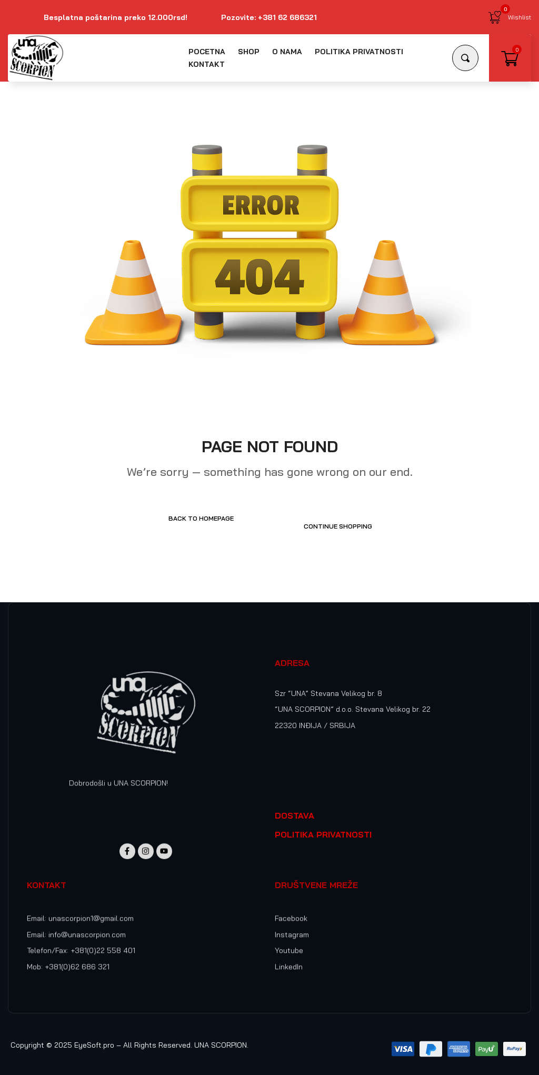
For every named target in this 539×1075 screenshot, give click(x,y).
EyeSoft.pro (94, 1037)
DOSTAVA (294, 807)
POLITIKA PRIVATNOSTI (323, 826)
